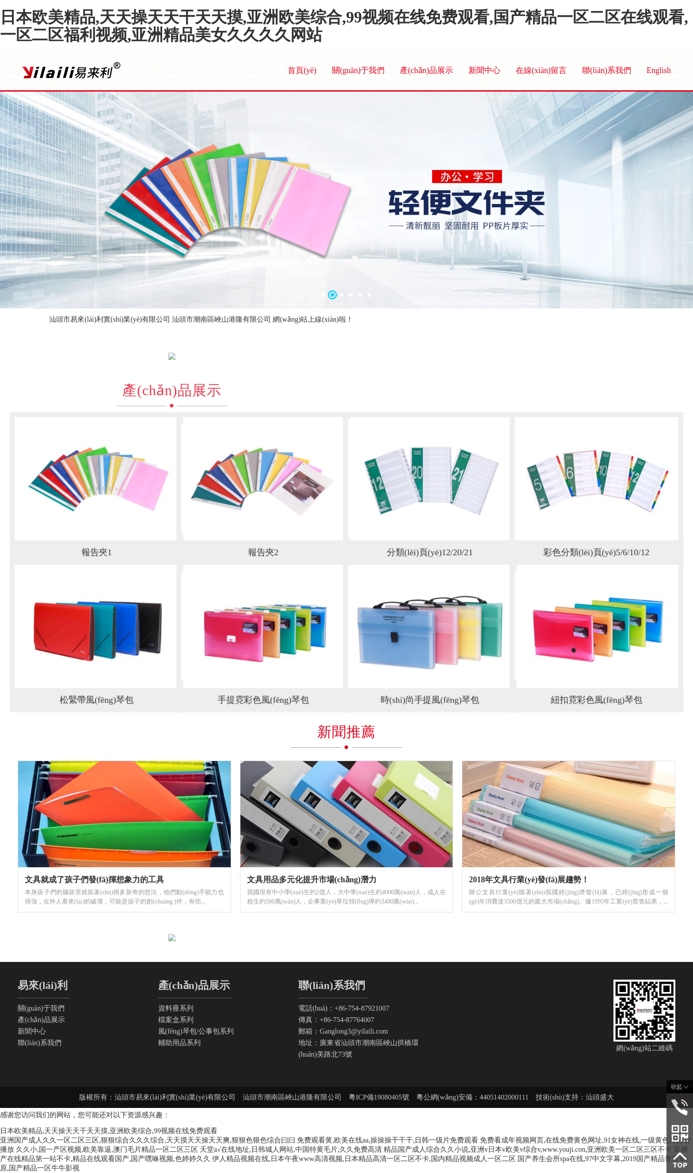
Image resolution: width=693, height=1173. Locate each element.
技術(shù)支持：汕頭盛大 (571, 1097)
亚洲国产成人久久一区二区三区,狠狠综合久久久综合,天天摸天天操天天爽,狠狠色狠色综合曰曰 (147, 1140)
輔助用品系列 (179, 1042)
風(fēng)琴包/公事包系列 (196, 1031)
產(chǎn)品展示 (426, 70)
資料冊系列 (176, 1008)
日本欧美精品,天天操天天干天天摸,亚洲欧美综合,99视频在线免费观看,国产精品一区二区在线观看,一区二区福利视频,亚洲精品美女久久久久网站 (344, 26)
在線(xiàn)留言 (541, 70)
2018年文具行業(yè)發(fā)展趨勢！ (529, 879)
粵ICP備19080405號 (382, 1097)
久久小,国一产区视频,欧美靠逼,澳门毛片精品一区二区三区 (107, 1149)
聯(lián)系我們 (606, 70)
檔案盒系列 (176, 1019)
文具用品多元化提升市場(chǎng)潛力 (312, 879)
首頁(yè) (302, 70)
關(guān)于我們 (358, 70)
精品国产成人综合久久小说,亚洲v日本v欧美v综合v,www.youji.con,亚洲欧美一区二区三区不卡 (528, 1149)
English (659, 70)
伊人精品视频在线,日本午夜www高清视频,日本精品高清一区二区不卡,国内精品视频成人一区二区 (364, 1158)
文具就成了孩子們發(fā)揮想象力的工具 (94, 879)
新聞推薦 (346, 732)
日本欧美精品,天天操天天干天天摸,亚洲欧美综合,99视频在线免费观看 (108, 1131)
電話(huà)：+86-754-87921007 (343, 1008)
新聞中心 (484, 70)
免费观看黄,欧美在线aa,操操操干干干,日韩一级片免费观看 (387, 1140)
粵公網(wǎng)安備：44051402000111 (472, 1097)
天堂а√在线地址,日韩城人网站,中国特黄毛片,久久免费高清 (291, 1149)
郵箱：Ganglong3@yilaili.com (343, 1031)
